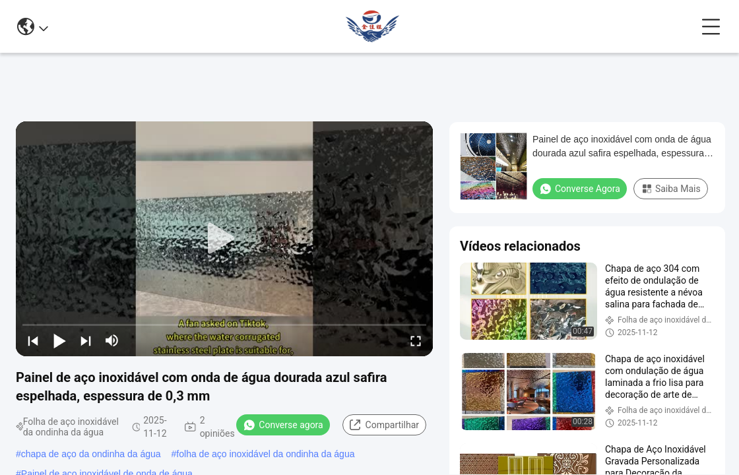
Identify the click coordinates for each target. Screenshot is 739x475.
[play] (224, 238)
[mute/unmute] (112, 340)
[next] (86, 340)
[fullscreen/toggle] (415, 340)
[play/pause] (59, 340)
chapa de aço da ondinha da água (91, 454)
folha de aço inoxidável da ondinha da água (265, 454)
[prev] (33, 340)
